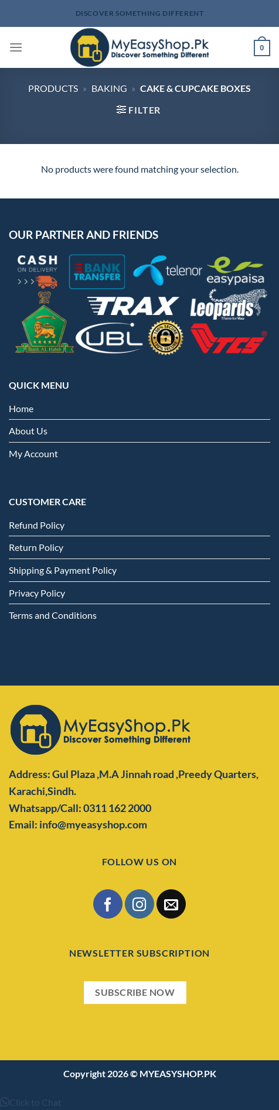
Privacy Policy (37, 592)
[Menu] (16, 47)
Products (53, 88)
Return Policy (36, 547)
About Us (28, 430)
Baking (109, 88)
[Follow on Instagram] (139, 903)
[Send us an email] (170, 903)
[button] (31, 1102)
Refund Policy (36, 524)
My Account (33, 453)
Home (21, 408)
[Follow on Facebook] (107, 903)
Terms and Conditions (53, 615)
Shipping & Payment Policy (63, 569)
